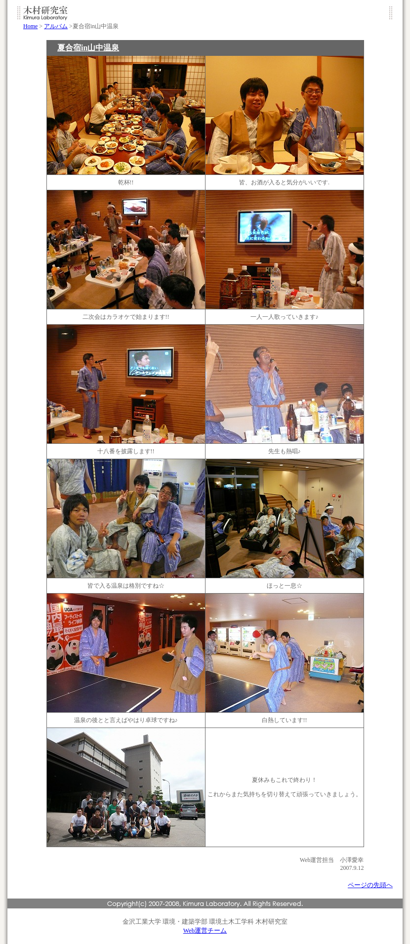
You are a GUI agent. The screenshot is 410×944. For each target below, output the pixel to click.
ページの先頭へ (370, 885)
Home (30, 26)
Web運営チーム (205, 930)
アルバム (56, 26)
